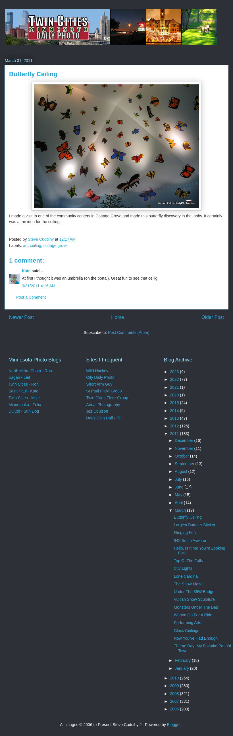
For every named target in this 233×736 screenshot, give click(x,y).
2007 (175, 701)
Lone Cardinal (186, 576)
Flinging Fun (185, 532)
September (185, 463)
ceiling (35, 245)
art (25, 245)
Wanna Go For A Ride (193, 615)
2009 (175, 685)
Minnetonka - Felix (25, 404)
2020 (175, 395)
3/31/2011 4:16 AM (38, 286)
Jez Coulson (97, 411)
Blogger (173, 724)
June (179, 487)
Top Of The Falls (188, 560)
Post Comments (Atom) (128, 332)
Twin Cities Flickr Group (107, 398)
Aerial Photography (103, 404)
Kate (26, 271)
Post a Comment (31, 297)
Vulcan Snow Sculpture (194, 599)
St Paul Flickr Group (104, 391)
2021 (175, 387)
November (184, 448)
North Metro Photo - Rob (30, 371)
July (179, 479)
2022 (175, 379)
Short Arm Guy (99, 384)
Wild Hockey (97, 371)
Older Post (212, 317)
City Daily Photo (100, 377)
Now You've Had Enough (196, 638)
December (184, 440)
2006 (175, 709)
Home (117, 317)
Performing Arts (187, 622)
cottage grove (55, 245)
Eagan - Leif (19, 377)
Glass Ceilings (186, 630)
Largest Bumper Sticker (194, 525)
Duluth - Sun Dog (24, 411)
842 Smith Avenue (190, 540)
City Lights (183, 568)
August (181, 471)
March (181, 510)
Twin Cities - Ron (24, 384)
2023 (175, 371)
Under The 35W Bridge (194, 591)
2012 (175, 426)
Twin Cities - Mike (24, 398)
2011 (175, 433)
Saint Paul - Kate (23, 391)
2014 (175, 410)
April (179, 502)
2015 (175, 402)
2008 (175, 693)
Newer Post (21, 317)
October (182, 456)
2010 (175, 678)
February (183, 660)
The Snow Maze (188, 584)
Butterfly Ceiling (188, 517)
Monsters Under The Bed (196, 607)
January (182, 668)
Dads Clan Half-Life (103, 418)
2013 (175, 418)
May (179, 494)
